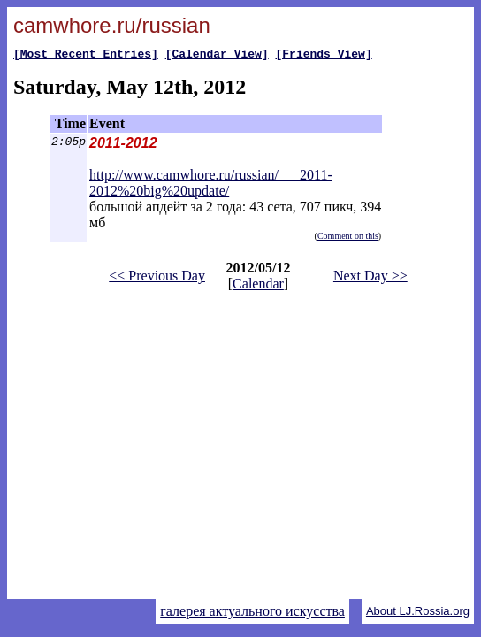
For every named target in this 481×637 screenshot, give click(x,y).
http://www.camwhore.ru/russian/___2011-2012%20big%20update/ (210, 185)
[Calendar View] (217, 56)
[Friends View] (323, 56)
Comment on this (347, 238)
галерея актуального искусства (252, 610)
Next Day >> (370, 278)
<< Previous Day (157, 278)
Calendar (258, 286)
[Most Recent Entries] (85, 56)
